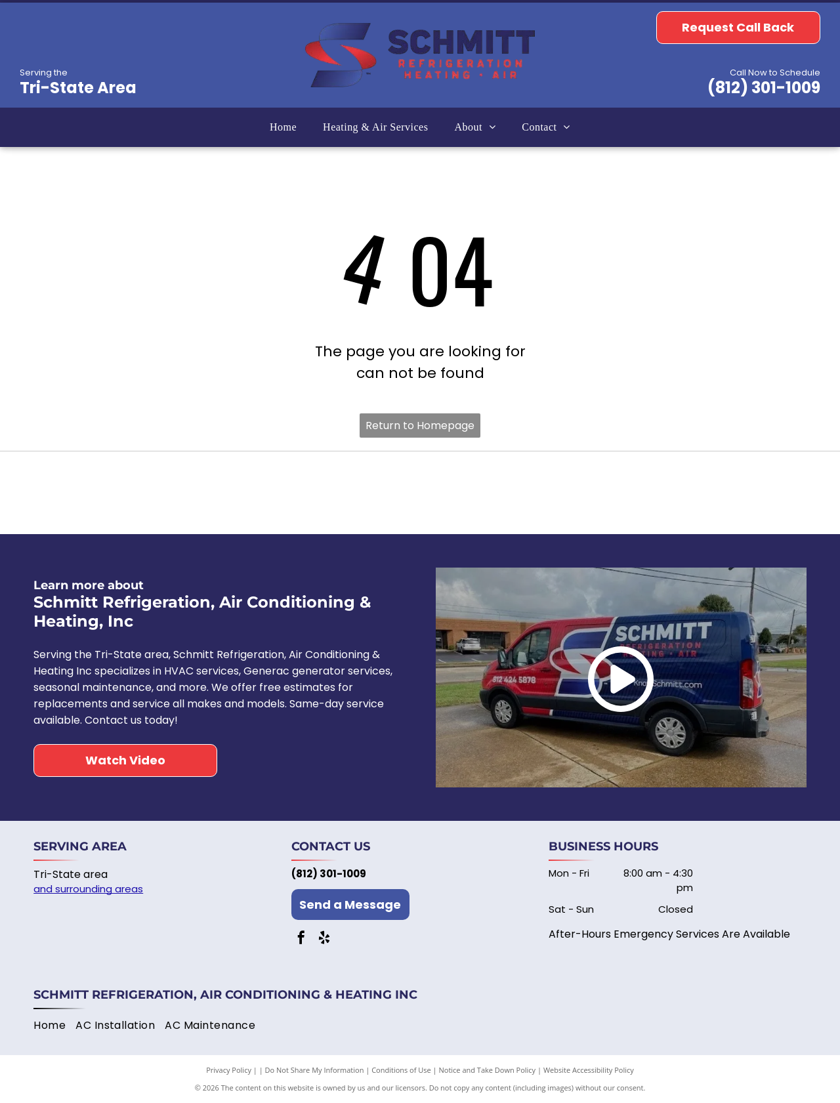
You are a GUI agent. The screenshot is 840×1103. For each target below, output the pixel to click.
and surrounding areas (88, 889)
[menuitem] (283, 127)
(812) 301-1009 (763, 87)
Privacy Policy (228, 1070)
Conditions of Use (401, 1070)
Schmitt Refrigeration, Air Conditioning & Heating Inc (225, 995)
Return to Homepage (420, 425)
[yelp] (324, 939)
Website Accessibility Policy (588, 1070)
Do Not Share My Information (314, 1070)
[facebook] (301, 939)
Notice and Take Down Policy (487, 1070)
